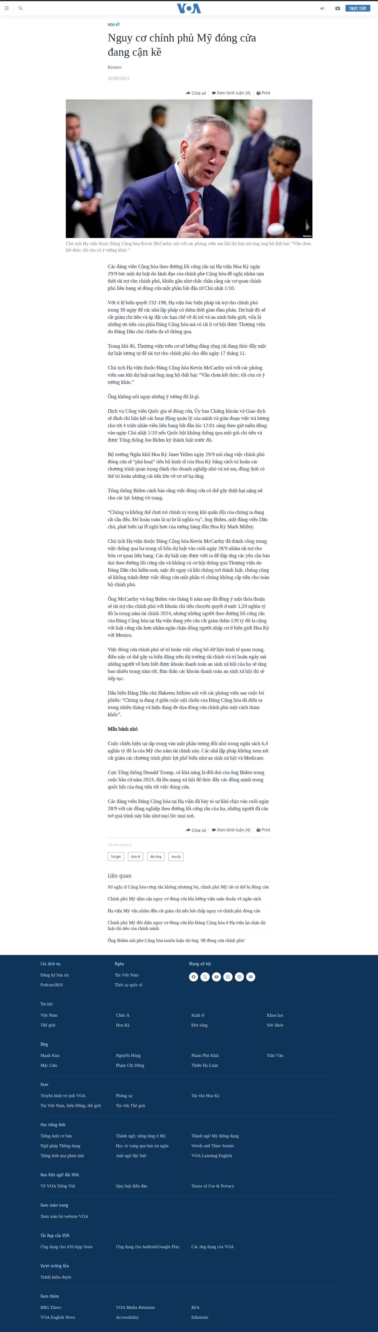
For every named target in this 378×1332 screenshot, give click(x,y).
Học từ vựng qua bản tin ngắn (142, 1146)
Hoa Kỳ (114, 24)
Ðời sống (199, 1025)
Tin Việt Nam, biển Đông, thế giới (70, 1105)
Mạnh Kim (50, 1055)
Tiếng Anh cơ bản (56, 1136)
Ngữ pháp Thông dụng (60, 1146)
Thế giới (47, 1025)
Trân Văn (275, 1055)
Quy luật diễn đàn (131, 1186)
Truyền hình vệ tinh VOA (63, 1096)
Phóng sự (124, 1096)
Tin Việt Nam (127, 975)
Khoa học (275, 1015)
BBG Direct (50, 1307)
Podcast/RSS (51, 985)
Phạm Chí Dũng (130, 1065)
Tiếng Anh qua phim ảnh (62, 1156)
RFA (195, 1307)
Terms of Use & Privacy (212, 1186)
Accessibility (127, 1317)
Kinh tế (197, 1015)
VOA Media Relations (135, 1307)
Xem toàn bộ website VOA (64, 1216)
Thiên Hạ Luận (204, 1065)
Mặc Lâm (48, 1065)
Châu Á (122, 1015)
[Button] (196, 93)
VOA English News (57, 1317)
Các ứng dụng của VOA (212, 1247)
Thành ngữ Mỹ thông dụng (215, 1136)
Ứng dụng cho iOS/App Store (66, 1247)
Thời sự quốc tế (128, 985)
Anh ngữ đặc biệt (131, 1156)
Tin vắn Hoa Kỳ (205, 1096)
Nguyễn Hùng (128, 1055)
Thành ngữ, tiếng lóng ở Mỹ (141, 1136)
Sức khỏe (275, 1025)
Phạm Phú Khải (205, 1055)
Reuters (115, 67)
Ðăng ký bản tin (54, 975)
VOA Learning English (211, 1156)
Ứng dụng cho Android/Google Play (147, 1247)
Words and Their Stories (212, 1146)
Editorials (199, 1317)
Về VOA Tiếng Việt (57, 1186)
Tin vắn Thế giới (130, 1105)
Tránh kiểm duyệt (55, 1277)
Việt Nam (48, 1015)
